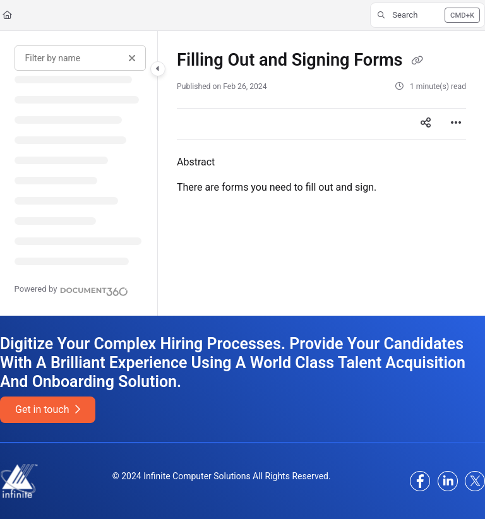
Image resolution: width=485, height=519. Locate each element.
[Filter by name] (80, 58)
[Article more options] (456, 124)
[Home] (7, 15)
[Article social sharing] (426, 124)
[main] (321, 173)
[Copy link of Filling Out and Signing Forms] (417, 61)
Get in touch (47, 409)
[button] (427, 15)
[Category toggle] (157, 68)
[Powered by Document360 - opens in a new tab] (72, 290)
